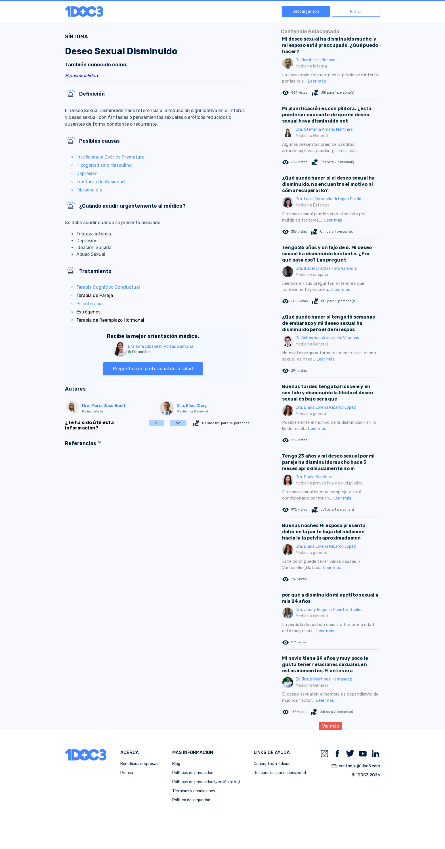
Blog (176, 763)
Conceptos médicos (272, 763)
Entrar (356, 11)
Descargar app (306, 11)
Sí (156, 423)
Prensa (126, 772)
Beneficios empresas (139, 763)
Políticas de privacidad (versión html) (206, 782)
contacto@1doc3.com (355, 766)
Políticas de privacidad (192, 772)
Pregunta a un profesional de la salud (153, 368)
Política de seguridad (191, 800)
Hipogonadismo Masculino (104, 165)
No (178, 423)
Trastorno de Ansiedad (100, 181)
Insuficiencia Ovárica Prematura (110, 157)
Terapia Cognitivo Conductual (108, 287)
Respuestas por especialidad (280, 772)
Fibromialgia (89, 190)
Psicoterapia (89, 303)
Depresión (87, 173)
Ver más (330, 726)
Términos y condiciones (193, 791)
